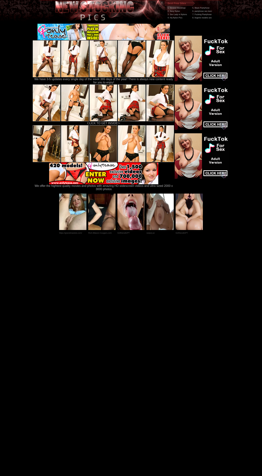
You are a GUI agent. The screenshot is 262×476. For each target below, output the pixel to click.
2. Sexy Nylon (174, 11)
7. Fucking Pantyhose (202, 14)
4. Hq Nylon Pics (175, 18)
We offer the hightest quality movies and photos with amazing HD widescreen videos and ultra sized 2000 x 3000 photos (104, 186)
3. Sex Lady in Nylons (177, 14)
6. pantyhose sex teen (202, 11)
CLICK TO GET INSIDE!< (103, 123)
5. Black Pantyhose (200, 8)
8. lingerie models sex (202, 18)
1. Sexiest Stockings (177, 8)
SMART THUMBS (137, 407)
